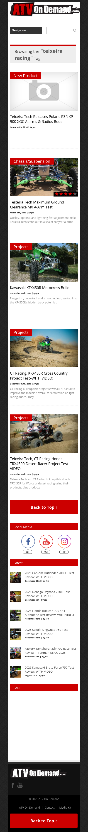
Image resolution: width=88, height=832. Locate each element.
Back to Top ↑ (44, 507)
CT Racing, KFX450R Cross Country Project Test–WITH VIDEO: (39, 376)
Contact (49, 807)
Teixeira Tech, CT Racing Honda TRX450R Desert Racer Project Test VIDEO (39, 463)
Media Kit (65, 807)
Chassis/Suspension (32, 161)
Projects (21, 246)
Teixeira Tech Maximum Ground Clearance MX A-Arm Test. (37, 205)
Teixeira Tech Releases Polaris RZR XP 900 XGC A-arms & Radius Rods (41, 119)
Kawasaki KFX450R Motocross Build (39, 287)
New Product (26, 75)
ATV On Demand (29, 807)
